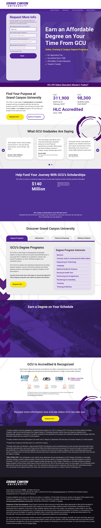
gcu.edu (18, 499)
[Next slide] (97, 150)
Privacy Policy (32, 523)
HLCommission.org (59, 492)
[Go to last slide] (3, 150)
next (23, 55)
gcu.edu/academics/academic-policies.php (19, 501)
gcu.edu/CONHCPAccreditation (35, 395)
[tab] (49, 164)
